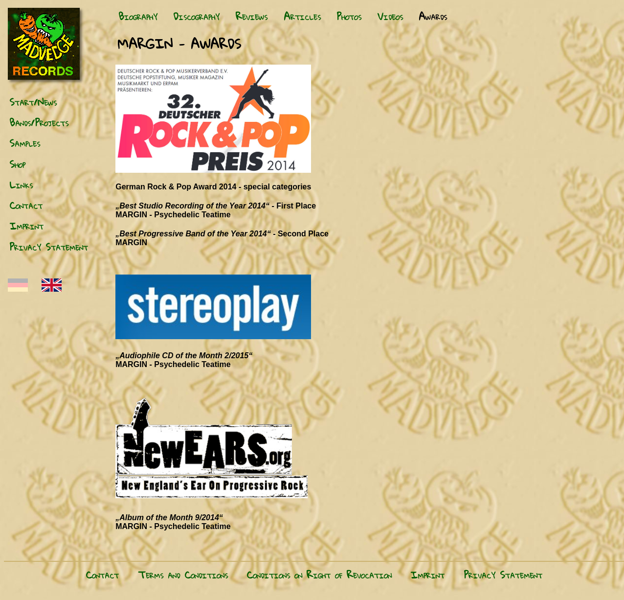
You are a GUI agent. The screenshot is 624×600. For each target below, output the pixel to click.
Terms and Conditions (183, 574)
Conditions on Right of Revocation (319, 574)
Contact (26, 205)
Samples (24, 143)
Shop (17, 164)
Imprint (26, 225)
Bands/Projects (38, 122)
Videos (390, 16)
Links (21, 184)
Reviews (251, 16)
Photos (348, 16)
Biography (137, 16)
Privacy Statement (48, 246)
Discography (196, 16)
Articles (302, 16)
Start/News (33, 101)
